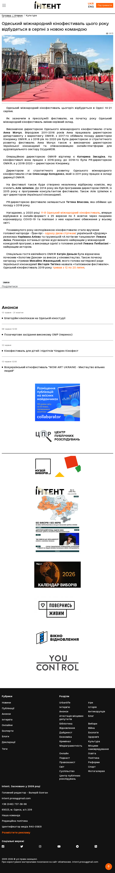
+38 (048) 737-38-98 (14, 804)
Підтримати (104, 5)
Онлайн (64, 753)
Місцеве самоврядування (98, 747)
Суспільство (66, 771)
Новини (6, 702)
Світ (61, 767)
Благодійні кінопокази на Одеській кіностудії (34, 318)
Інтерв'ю (7, 719)
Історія (92, 707)
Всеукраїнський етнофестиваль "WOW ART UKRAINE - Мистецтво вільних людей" (54, 369)
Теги (4, 749)
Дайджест (65, 732)
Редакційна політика (15, 821)
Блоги (5, 736)
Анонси (10, 307)
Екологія (93, 732)
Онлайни (7, 725)
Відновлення (67, 728)
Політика (93, 758)
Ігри (90, 702)
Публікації (8, 708)
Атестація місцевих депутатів (71, 717)
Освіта (92, 753)
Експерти (7, 730)
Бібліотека (65, 723)
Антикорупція (96, 711)
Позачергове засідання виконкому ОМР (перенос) (38, 334)
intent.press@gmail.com (16, 798)
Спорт (92, 767)
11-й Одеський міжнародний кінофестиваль (70, 212)
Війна (91, 728)
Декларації (8, 742)
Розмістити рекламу (16, 832)
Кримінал (65, 741)
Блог (91, 716)
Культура (94, 741)
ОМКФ (6, 282)
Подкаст (64, 758)
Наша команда (11, 815)
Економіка (65, 737)
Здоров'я (93, 737)
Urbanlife (64, 702)
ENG (90, 6)
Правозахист (67, 762)
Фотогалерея (96, 771)
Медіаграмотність (70, 745)
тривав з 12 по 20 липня (68, 267)
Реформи (94, 762)
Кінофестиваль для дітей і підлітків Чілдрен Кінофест (41, 350)
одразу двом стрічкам (60, 233)
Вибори (92, 723)
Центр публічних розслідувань (69, 777)
